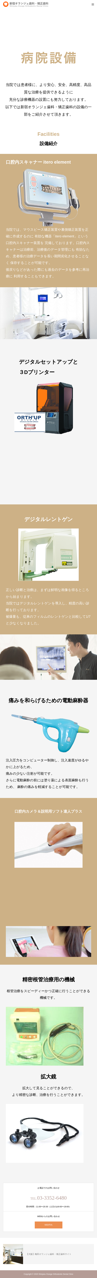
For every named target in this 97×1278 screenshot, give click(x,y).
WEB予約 (48, 1225)
